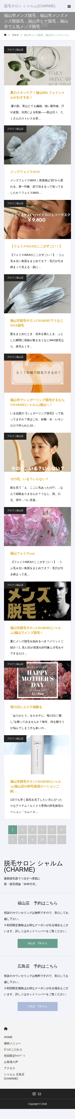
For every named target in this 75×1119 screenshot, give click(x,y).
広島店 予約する (37, 1006)
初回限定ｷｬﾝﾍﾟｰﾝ (14, 1055)
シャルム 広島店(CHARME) (14, 1076)
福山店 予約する (37, 943)
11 (51, 839)
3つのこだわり (13, 1049)
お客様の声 (11, 1062)
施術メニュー (12, 1043)
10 (42, 839)
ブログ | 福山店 (15, 49)
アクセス (9, 1068)
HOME (5, 1028)
